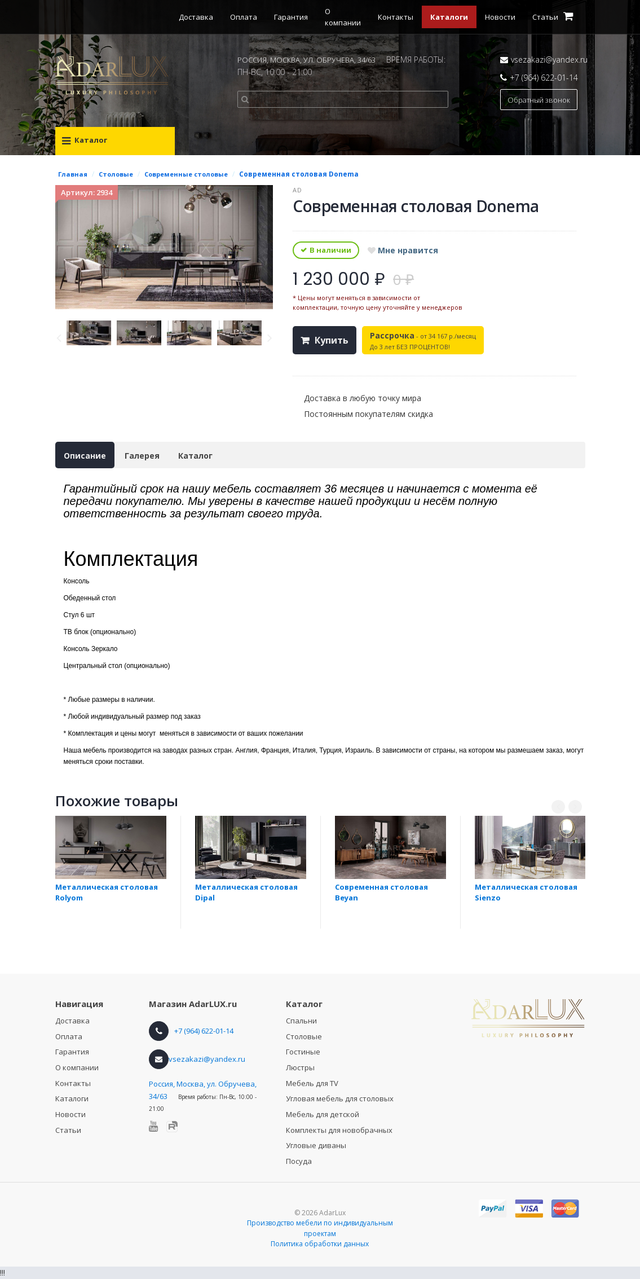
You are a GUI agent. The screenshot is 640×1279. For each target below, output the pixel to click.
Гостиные (303, 1052)
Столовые (304, 1036)
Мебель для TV (312, 1083)
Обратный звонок (538, 100)
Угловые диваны (316, 1145)
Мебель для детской (322, 1114)
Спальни (301, 1021)
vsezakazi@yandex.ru (549, 59)
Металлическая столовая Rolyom (106, 892)
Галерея (142, 455)
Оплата (243, 17)
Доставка (196, 17)
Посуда (299, 1161)
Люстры (300, 1067)
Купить (331, 340)
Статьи (68, 1130)
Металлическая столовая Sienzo (526, 892)
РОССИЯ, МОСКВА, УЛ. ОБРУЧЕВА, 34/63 (306, 60)
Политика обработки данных (320, 1244)
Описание (85, 455)
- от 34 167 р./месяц (423, 340)
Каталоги (449, 17)
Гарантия (291, 17)
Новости (500, 17)
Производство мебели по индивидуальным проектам (320, 1228)
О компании (77, 1067)
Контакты (395, 17)
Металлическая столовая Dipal (246, 892)
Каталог (195, 455)
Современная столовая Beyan (381, 892)
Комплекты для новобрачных (339, 1130)
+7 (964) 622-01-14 (544, 77)
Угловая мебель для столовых (340, 1098)
